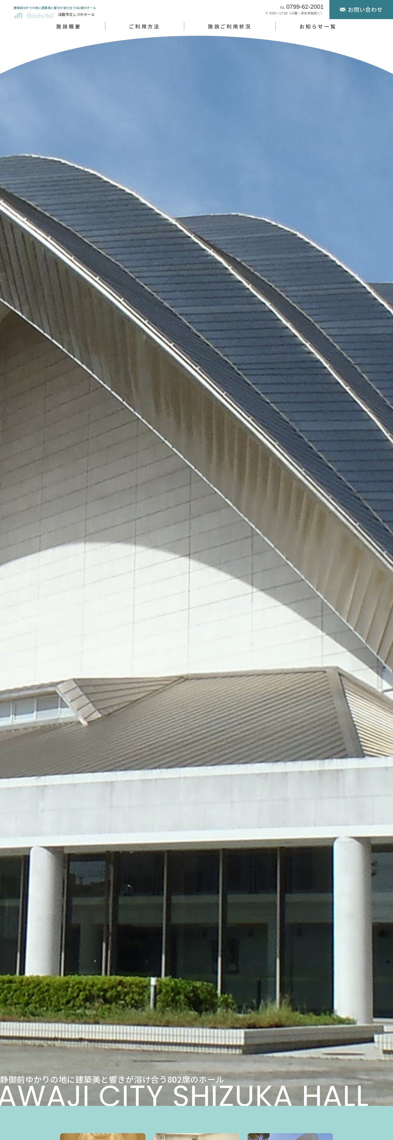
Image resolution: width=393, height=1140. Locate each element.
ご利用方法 (144, 26)
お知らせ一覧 (318, 26)
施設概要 (68, 26)
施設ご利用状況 (230, 26)
